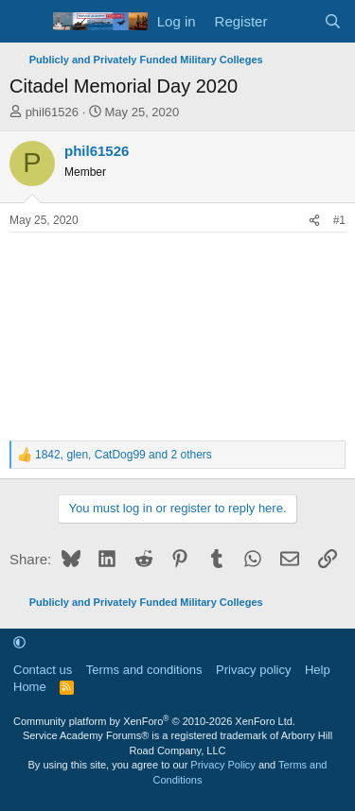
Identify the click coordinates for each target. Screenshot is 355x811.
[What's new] (294, 21)
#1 (339, 220)
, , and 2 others (123, 454)
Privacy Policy (222, 764)
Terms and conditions (144, 670)
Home (29, 687)
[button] (19, 642)
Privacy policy (253, 670)
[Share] (314, 221)
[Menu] (26, 22)
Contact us (42, 670)
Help (317, 670)
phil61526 (52, 112)
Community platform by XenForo (154, 721)
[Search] (332, 21)
